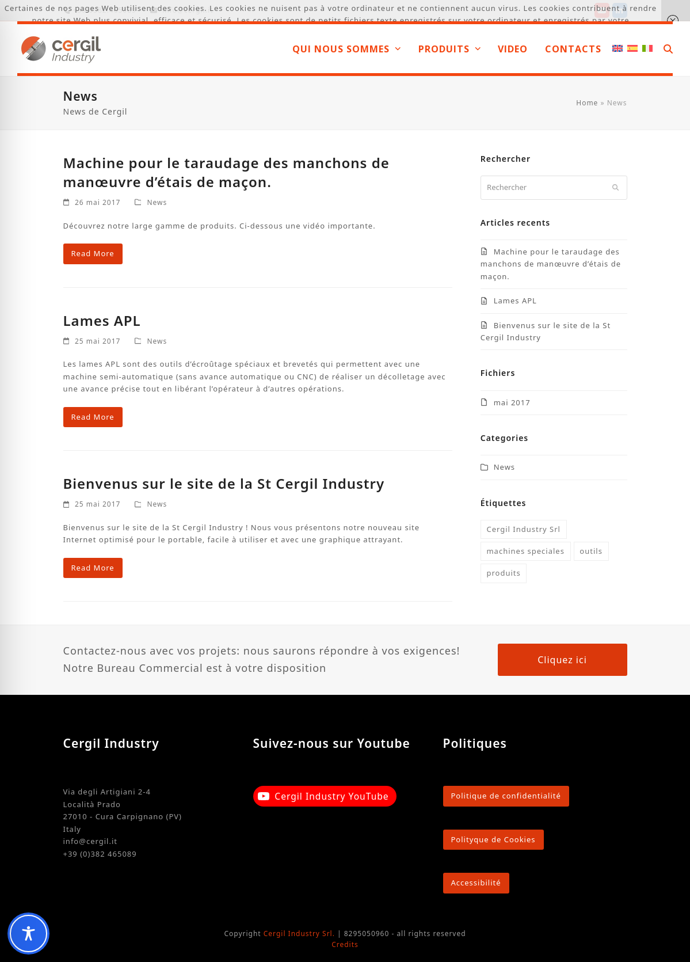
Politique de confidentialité (506, 795)
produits (503, 573)
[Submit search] (615, 187)
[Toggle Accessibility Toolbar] (28, 933)
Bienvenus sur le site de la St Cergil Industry (224, 483)
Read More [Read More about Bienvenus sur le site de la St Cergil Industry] (93, 567)
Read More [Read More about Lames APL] (93, 417)
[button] (668, 48)
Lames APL (102, 320)
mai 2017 (512, 402)
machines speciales (525, 551)
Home (587, 103)
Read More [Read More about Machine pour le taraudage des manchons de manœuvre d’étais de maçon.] (93, 253)
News (157, 202)
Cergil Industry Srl (523, 529)
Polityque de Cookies (493, 839)
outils (591, 551)
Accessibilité (476, 882)
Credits (345, 944)
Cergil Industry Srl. (299, 933)
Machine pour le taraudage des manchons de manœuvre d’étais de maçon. (226, 172)
